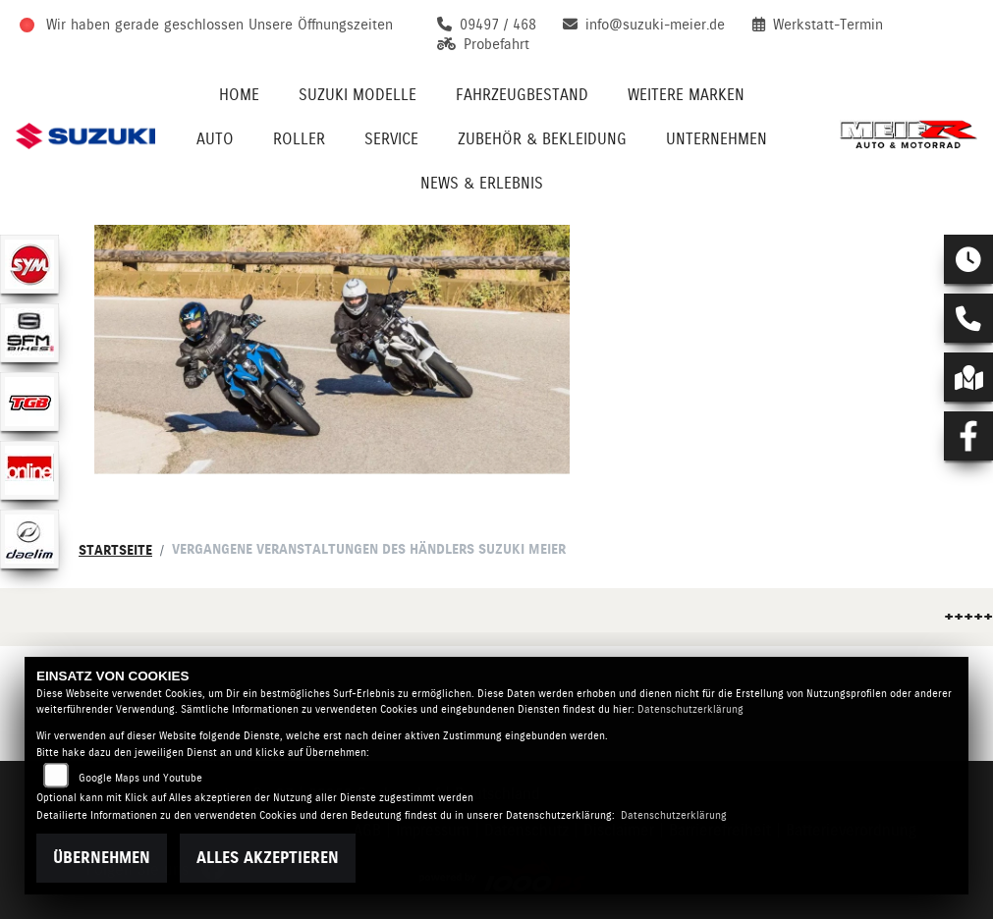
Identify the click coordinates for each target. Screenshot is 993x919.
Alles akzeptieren (267, 857)
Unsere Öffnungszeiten (320, 24)
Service (391, 139)
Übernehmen (101, 857)
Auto (215, 139)
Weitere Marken (686, 94)
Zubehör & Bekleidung (542, 139)
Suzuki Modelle (357, 94)
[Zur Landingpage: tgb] (29, 401)
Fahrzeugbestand (522, 94)
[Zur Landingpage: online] (29, 470)
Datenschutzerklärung (690, 709)
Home (239, 94)
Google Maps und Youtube (140, 778)
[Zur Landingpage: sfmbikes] (29, 332)
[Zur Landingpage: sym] (29, 264)
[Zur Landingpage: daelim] (29, 539)
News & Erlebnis (481, 183)
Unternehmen (716, 139)
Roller (299, 139)
